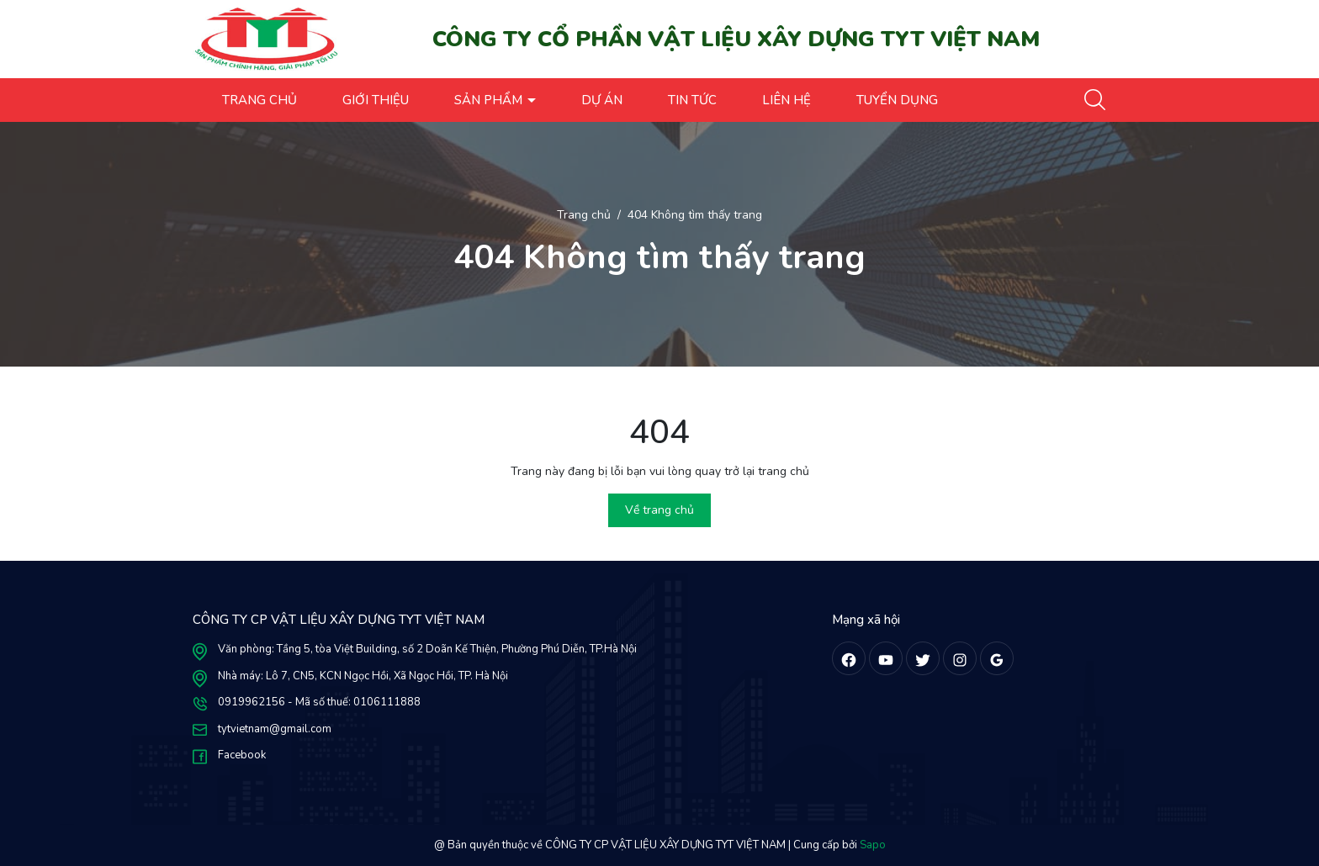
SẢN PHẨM (490, 100)
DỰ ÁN (601, 100)
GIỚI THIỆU (375, 100)
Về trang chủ (659, 510)
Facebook (242, 755)
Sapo (873, 845)
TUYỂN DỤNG (897, 100)
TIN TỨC (692, 100)
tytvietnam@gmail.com (274, 729)
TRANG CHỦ (259, 100)
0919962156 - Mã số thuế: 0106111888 (319, 702)
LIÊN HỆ (786, 100)
